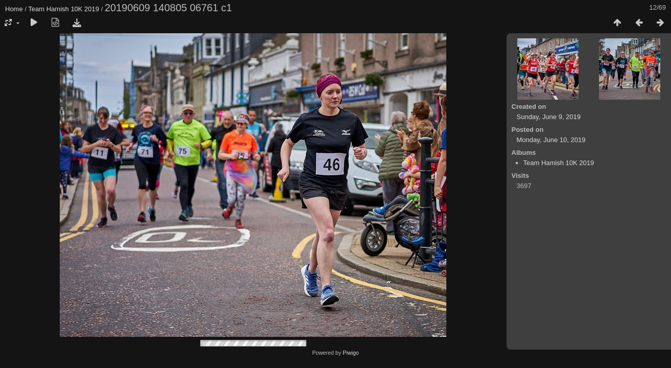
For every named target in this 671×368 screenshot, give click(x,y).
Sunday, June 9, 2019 (549, 117)
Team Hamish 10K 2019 (63, 9)
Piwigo (351, 353)
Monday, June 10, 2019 (551, 140)
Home (14, 9)
